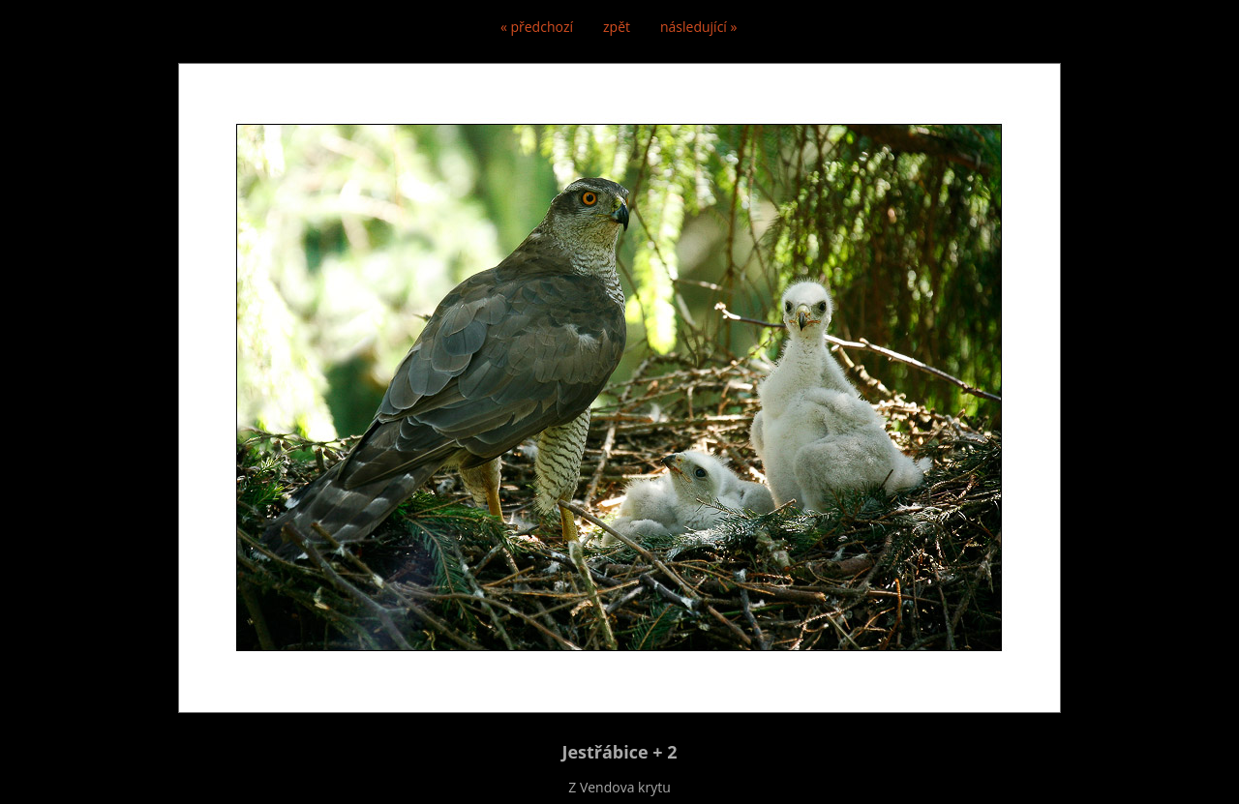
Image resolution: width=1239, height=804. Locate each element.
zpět (616, 26)
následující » (698, 26)
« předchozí (536, 26)
